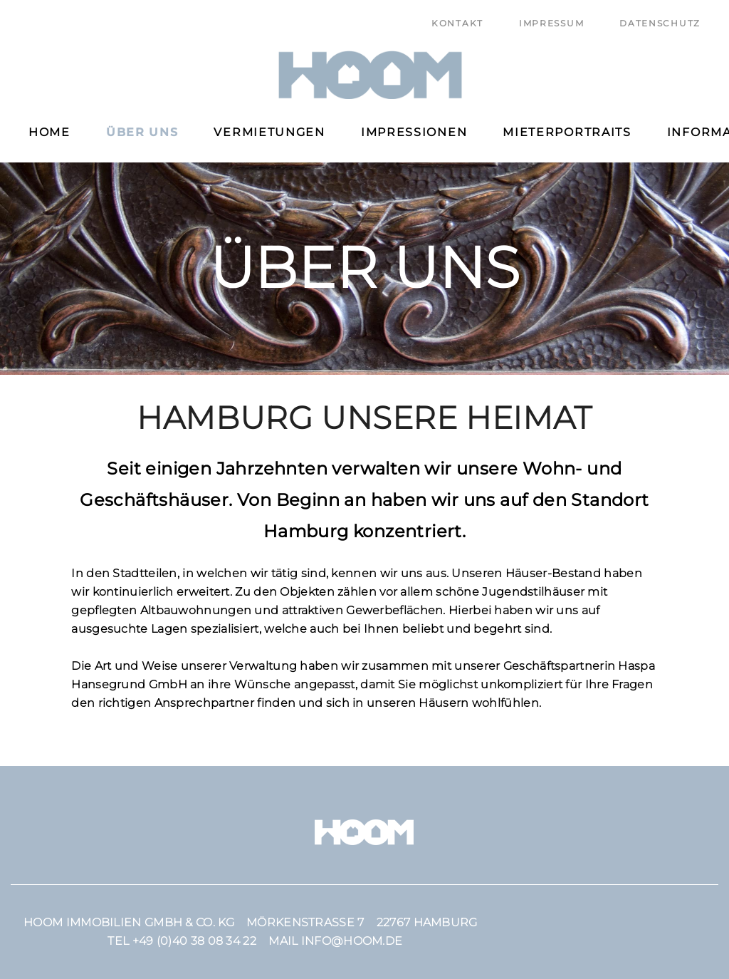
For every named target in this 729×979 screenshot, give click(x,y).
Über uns (142, 132)
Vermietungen (269, 132)
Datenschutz (660, 23)
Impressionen (414, 132)
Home (49, 132)
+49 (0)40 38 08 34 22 (194, 941)
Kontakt (457, 23)
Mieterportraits (567, 132)
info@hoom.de (352, 941)
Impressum (551, 23)
